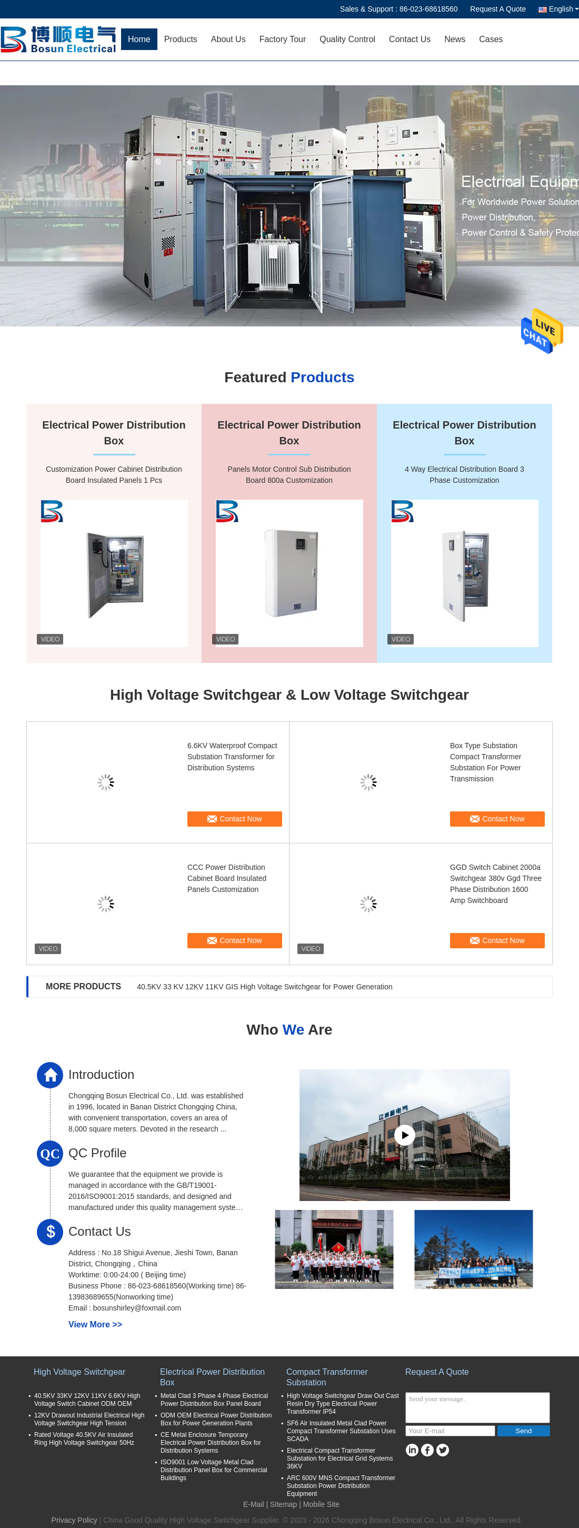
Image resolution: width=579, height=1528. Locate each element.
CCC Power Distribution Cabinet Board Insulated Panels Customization (226, 878)
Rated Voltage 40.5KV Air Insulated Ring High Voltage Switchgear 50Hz (84, 1438)
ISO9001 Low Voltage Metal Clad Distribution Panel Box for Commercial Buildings (214, 1470)
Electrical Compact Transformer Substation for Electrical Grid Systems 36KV (340, 1458)
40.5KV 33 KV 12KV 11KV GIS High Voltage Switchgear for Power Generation (265, 987)
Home (139, 39)
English (564, 9)
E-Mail (253, 1504)
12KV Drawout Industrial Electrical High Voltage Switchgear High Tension (89, 1419)
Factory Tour (282, 39)
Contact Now (240, 819)
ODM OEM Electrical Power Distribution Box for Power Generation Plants (216, 1419)
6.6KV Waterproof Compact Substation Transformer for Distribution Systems (232, 756)
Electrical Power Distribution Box (212, 1377)
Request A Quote (498, 9)
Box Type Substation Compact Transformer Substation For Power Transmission (485, 762)
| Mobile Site (319, 1504)
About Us (228, 39)
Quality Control (347, 39)
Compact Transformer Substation (327, 1377)
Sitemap (283, 1504)
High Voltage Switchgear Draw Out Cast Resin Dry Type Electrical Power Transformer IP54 (343, 1403)
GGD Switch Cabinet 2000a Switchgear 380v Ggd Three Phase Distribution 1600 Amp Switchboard (496, 884)
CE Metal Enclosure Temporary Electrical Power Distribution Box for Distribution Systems (211, 1442)
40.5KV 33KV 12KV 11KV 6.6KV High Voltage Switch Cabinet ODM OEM (87, 1399)
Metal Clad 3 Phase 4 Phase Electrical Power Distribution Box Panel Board (214, 1399)
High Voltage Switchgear (79, 1371)
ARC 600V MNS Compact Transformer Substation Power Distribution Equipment (341, 1485)
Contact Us (410, 39)
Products (180, 39)
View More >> (95, 1324)
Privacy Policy (74, 1520)
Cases (491, 39)
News (454, 39)
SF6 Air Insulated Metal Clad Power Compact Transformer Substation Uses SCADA (341, 1431)
